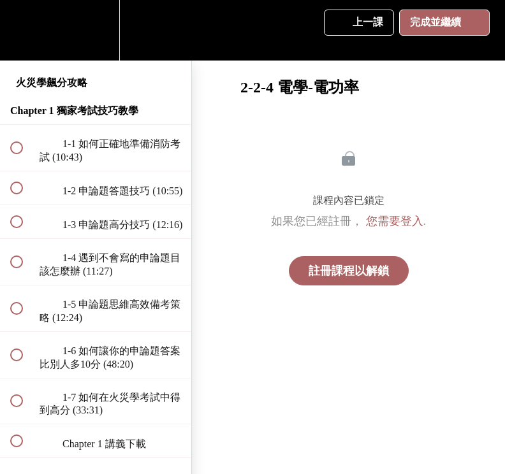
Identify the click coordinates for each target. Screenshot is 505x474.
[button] (23, 30)
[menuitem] (95, 30)
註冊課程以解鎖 (349, 270)
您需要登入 (394, 221)
